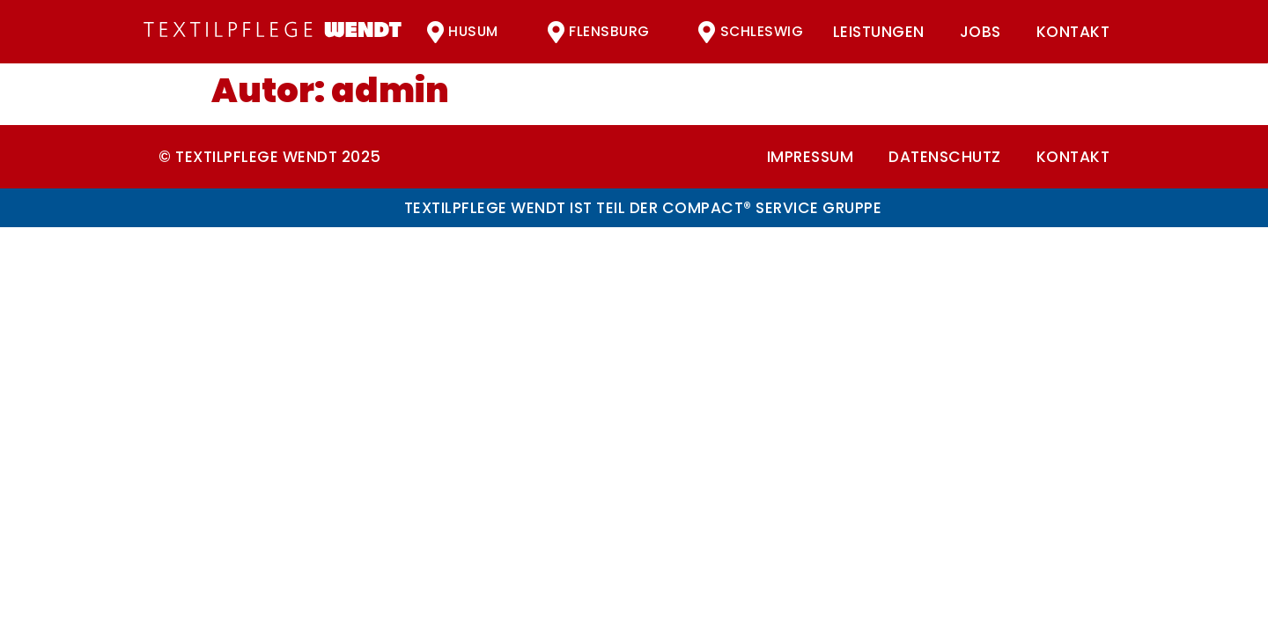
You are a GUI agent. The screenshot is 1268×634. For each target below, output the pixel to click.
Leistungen (879, 31)
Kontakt (1073, 31)
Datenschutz (944, 156)
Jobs (980, 31)
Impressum (810, 156)
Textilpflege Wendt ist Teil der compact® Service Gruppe (643, 207)
